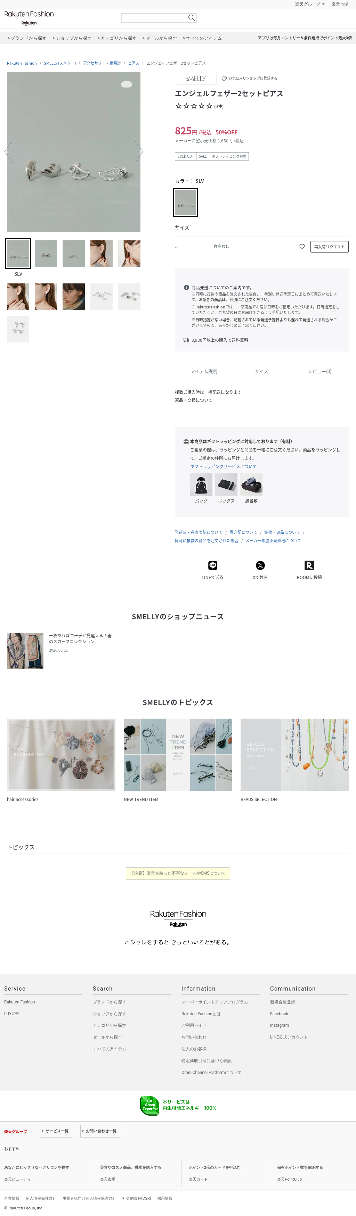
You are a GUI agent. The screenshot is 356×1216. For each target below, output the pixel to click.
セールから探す (107, 1037)
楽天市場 (340, 4)
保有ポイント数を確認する (300, 1167)
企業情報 (11, 1198)
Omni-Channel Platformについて (211, 1072)
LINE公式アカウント (289, 1037)
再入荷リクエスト (329, 247)
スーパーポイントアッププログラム (214, 1002)
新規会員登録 (282, 1002)
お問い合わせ (194, 1037)
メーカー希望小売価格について (273, 541)
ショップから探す (109, 1013)
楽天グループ (307, 4)
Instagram (279, 1025)
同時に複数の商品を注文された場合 (206, 541)
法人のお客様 (194, 1049)
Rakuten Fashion (58, 18)
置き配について (243, 532)
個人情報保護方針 (41, 1198)
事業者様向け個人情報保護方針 (89, 1198)
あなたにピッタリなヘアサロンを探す (36, 1167)
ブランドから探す (109, 1002)
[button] (8, 152)
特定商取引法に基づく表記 (206, 1060)
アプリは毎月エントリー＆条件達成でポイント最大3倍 (305, 38)
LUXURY (11, 1013)
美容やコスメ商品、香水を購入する (130, 1167)
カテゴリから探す (109, 1025)
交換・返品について (282, 532)
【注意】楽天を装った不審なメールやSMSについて (178, 873)
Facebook (279, 1013)
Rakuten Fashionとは (201, 1013)
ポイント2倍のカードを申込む (215, 1167)
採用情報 (164, 1198)
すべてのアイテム (109, 1049)
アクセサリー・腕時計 (102, 63)
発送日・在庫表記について (198, 532)
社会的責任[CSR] (136, 1198)
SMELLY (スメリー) (60, 63)
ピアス (133, 63)
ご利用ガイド (194, 1025)
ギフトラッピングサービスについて (223, 466)
